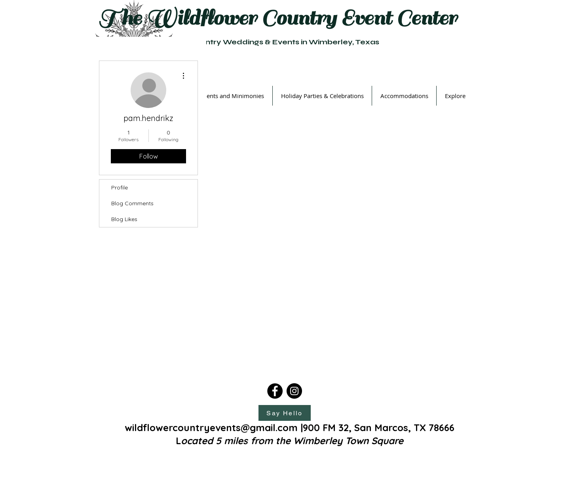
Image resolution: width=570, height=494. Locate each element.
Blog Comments (132, 203)
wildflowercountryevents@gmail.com (211, 427)
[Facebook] (275, 391)
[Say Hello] (284, 413)
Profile (119, 187)
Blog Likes (124, 219)
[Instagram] (294, 391)
